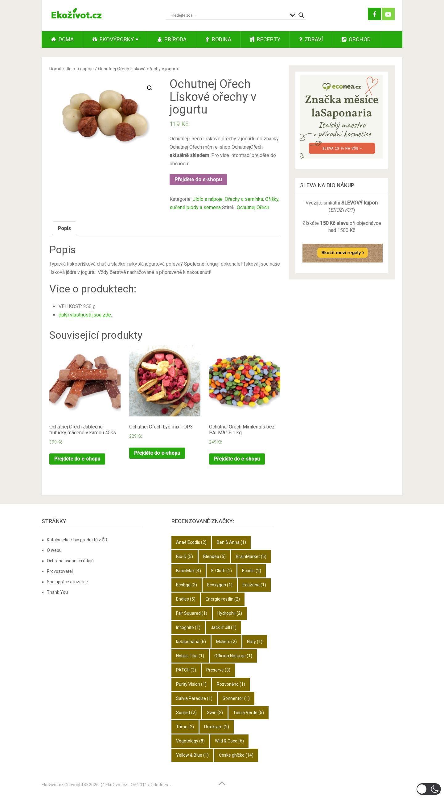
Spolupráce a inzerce (67, 581)
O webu (54, 550)
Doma (62, 39)
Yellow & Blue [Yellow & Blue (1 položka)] (192, 755)
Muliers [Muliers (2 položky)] (226, 641)
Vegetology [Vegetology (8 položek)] (190, 740)
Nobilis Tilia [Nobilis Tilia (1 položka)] (190, 655)
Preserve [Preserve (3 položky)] (218, 670)
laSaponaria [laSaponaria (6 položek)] (191, 641)
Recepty (265, 39)
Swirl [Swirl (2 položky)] (215, 712)
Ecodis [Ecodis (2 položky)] (251, 570)
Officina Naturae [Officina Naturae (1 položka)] (233, 655)
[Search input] (229, 15)
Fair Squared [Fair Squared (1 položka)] (191, 613)
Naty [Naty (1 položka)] (254, 641)
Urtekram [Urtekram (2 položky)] (216, 726)
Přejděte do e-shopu (198, 179)
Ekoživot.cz (53, 784)
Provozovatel (60, 571)
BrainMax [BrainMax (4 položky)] (188, 570)
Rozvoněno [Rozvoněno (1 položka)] (231, 684)
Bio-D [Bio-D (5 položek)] (184, 556)
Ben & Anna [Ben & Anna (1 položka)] (231, 542)
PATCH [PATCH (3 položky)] (186, 670)
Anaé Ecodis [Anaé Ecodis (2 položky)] (191, 542)
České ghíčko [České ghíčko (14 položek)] (236, 755)
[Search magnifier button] (301, 15)
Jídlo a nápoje (80, 69)
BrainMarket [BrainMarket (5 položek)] (251, 556)
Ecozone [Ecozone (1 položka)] (254, 584)
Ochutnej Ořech (253, 207)
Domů (55, 69)
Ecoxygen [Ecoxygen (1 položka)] (219, 584)
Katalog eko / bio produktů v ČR (77, 539)
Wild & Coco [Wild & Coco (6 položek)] (229, 740)
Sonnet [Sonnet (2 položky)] (186, 712)
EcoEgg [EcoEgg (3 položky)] (186, 584)
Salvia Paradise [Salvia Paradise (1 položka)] (194, 698)
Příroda (172, 39)
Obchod (356, 39)
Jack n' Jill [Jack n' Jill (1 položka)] (223, 627)
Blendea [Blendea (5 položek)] (214, 556)
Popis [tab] (64, 228)
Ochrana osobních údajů (70, 560)
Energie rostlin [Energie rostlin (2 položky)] (223, 599)
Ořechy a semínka (244, 199)
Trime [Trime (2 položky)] (185, 726)
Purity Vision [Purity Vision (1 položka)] (191, 684)
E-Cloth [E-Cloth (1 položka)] (221, 570)
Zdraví (311, 39)
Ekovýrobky (113, 39)
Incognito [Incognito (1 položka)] (188, 627)
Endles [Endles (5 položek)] (185, 599)
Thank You (57, 592)
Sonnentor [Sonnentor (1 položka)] (236, 698)
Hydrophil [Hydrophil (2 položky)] (229, 613)
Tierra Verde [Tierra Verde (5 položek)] (248, 712)
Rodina (218, 39)
